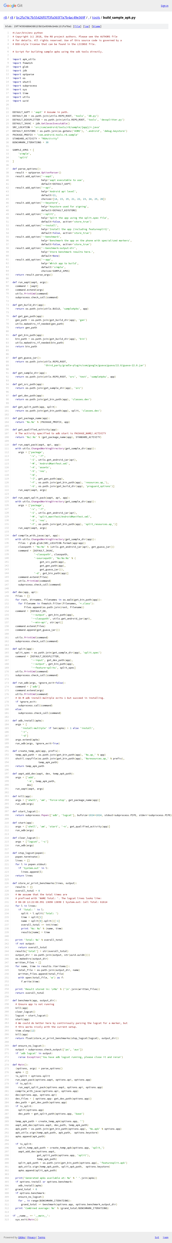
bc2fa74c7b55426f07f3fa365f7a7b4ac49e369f (50, 17)
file (77, 26)
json (165, 1237)
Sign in (164, 5)
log (86, 26)
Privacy (31, 1237)
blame (96, 26)
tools (96, 17)
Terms (41, 1237)
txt (157, 1237)
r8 (5, 17)
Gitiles (21, 1237)
